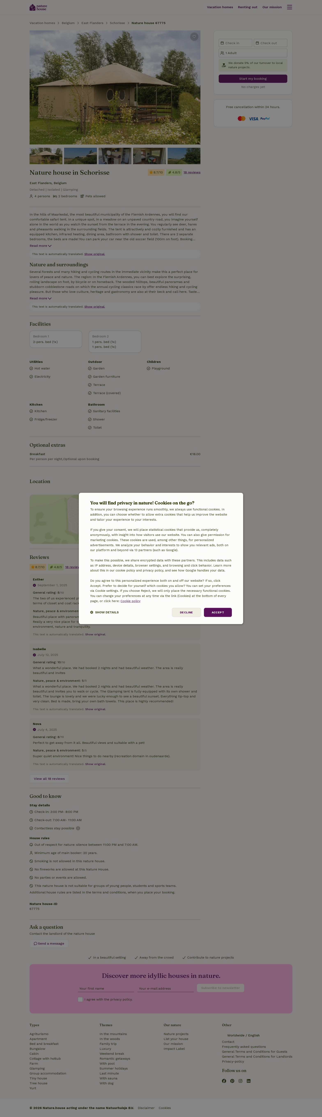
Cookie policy (130, 601)
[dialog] (161, 558)
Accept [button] (218, 612)
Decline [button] (186, 612)
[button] (104, 612)
